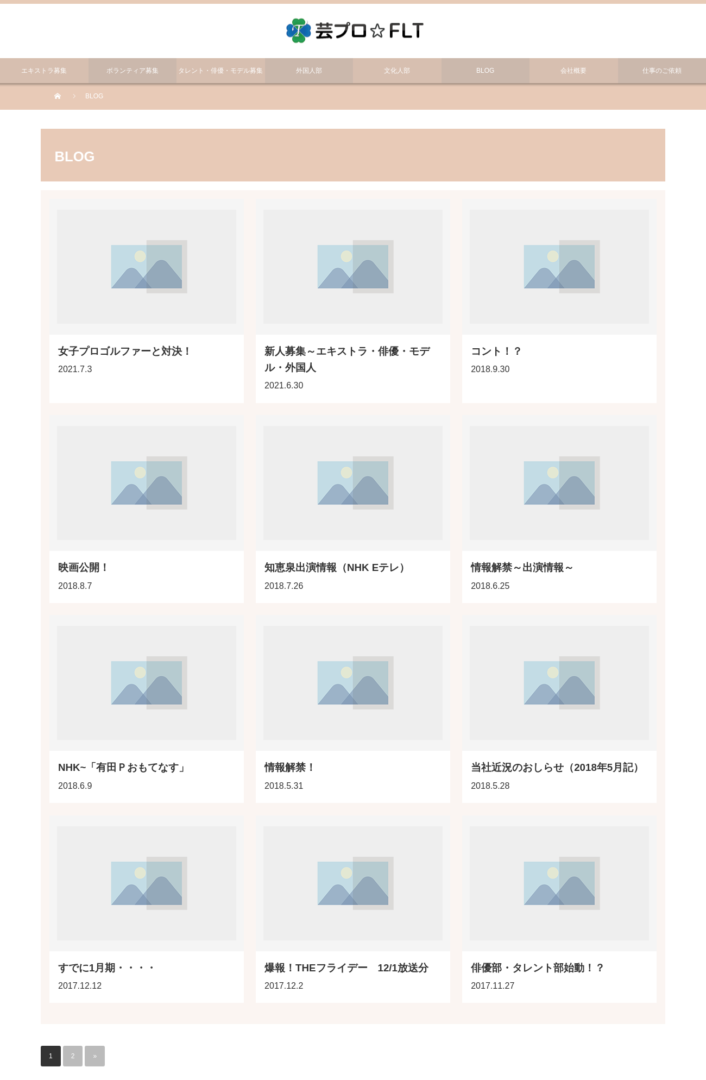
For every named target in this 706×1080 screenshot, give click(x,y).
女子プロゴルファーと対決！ (125, 351)
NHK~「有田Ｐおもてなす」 (123, 767)
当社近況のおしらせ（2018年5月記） (557, 767)
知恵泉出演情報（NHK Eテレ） (336, 567)
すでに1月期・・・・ (107, 968)
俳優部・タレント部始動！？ (538, 968)
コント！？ (496, 351)
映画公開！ (84, 567)
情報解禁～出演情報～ (522, 567)
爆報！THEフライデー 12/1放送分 (346, 968)
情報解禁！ (290, 767)
